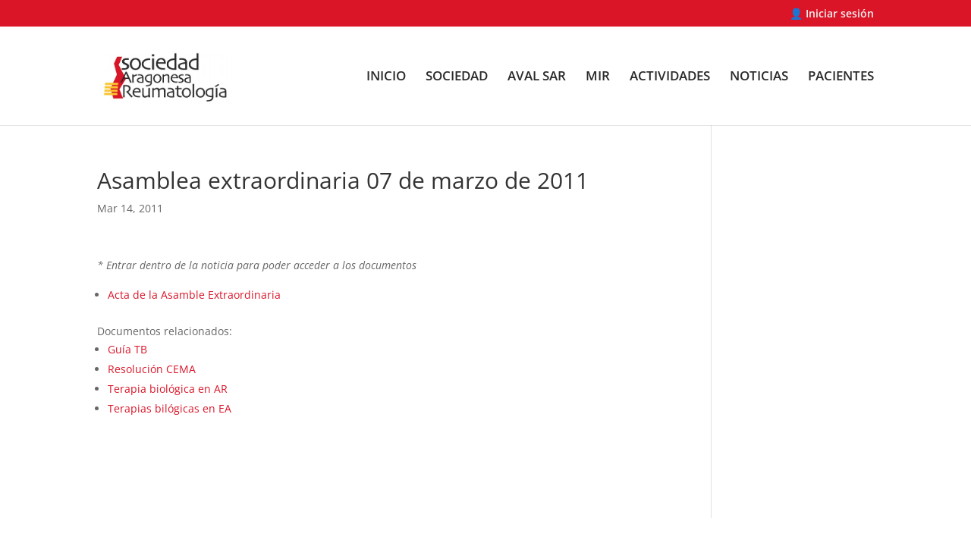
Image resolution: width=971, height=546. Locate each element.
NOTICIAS (759, 77)
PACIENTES (841, 77)
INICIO (386, 77)
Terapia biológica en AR (168, 388)
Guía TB (127, 349)
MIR (598, 77)
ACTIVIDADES (670, 77)
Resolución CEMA (152, 369)
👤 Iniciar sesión (832, 14)
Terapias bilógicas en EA (169, 408)
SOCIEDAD (457, 77)
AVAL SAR (536, 77)
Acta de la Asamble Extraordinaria (194, 294)
